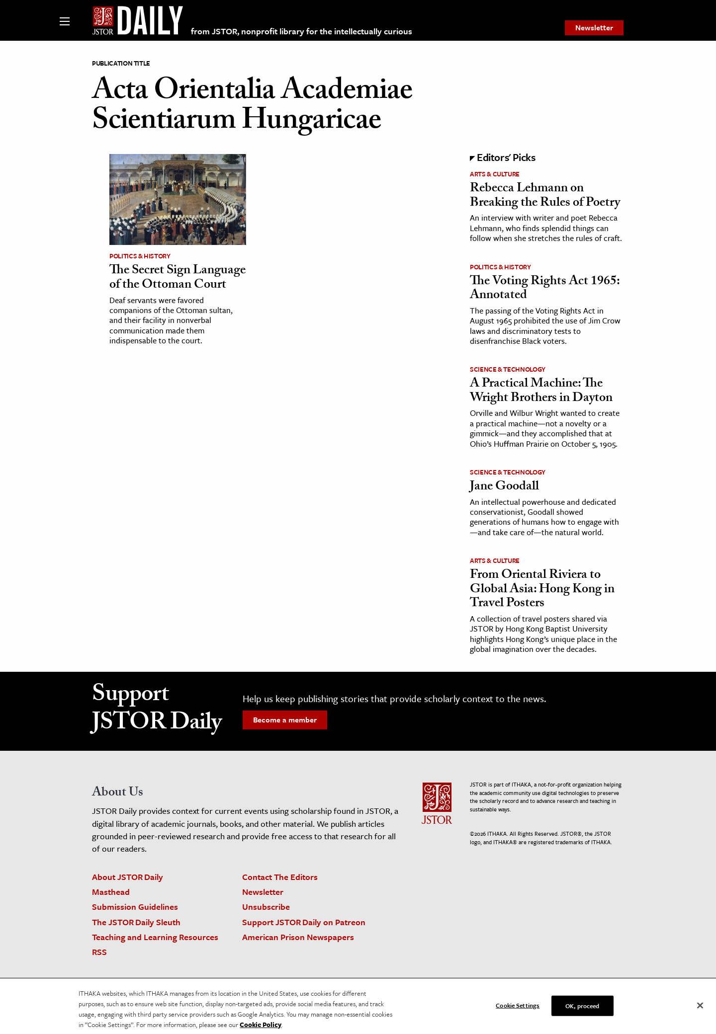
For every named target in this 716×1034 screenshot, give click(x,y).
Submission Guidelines (135, 906)
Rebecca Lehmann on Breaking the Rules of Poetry (545, 196)
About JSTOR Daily (127, 877)
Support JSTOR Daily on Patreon (303, 922)
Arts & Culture (495, 174)
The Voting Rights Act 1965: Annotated (545, 289)
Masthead (111, 891)
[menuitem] (594, 27)
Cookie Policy (260, 1028)
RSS (99, 952)
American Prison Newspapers (298, 937)
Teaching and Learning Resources (155, 937)
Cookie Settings (517, 1008)
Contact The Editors (280, 877)
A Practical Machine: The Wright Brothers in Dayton (541, 392)
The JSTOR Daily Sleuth (136, 922)
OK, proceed (582, 1008)
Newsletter (594, 27)
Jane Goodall (504, 487)
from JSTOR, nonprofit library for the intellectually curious (301, 31)
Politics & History (140, 256)
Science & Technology (507, 369)
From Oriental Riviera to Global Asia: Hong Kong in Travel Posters (542, 590)
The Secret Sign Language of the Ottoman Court (177, 278)
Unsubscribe (266, 906)
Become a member (285, 719)
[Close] (700, 1009)
